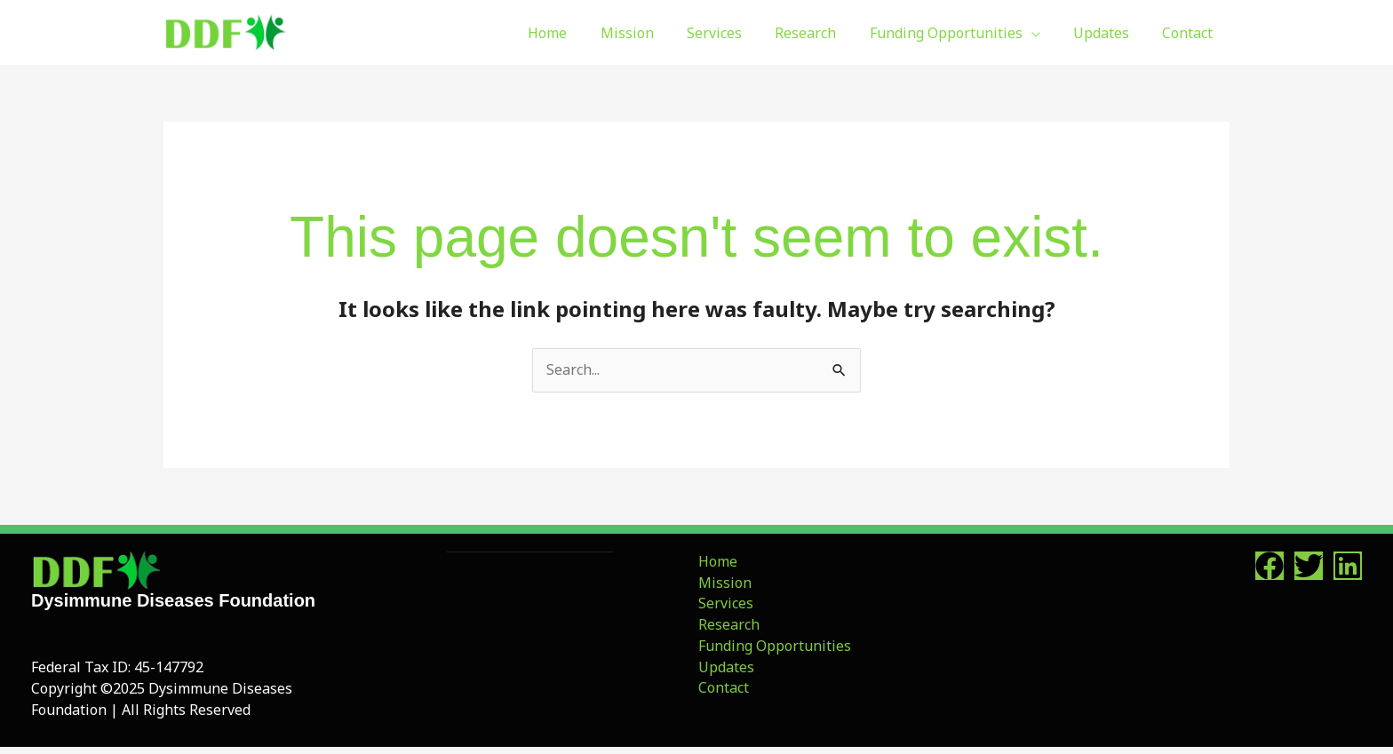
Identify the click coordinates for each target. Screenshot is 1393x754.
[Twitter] (1308, 566)
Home (716, 561)
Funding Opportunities (772, 646)
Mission (723, 582)
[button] (1043, 33)
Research (727, 625)
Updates (724, 667)
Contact (721, 688)
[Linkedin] (1347, 566)
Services (724, 604)
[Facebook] (1269, 566)
